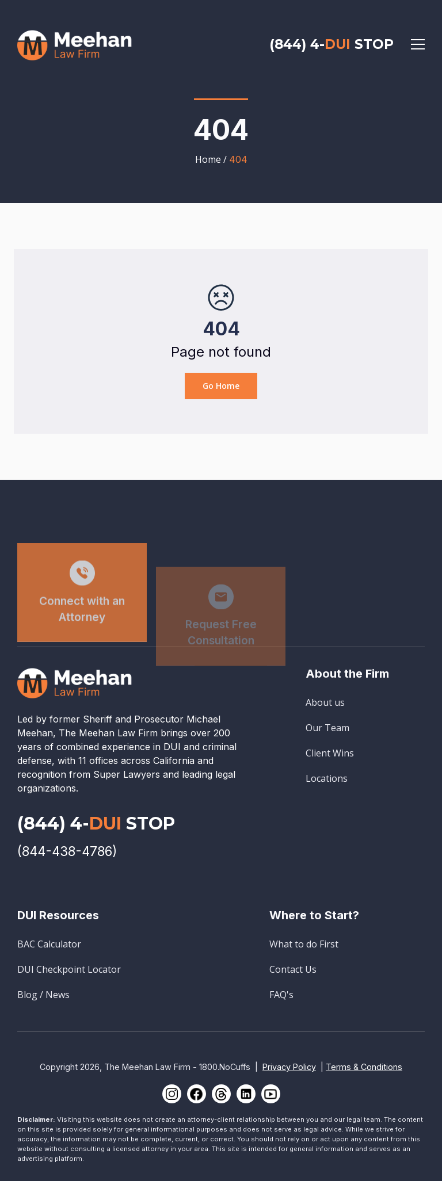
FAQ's (281, 994)
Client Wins (330, 753)
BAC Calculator (49, 944)
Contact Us (293, 969)
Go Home (221, 385)
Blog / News (43, 994)
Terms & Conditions (364, 1067)
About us (325, 702)
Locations (327, 778)
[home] (74, 44)
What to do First (303, 944)
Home (208, 159)
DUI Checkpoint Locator (69, 969)
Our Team (327, 727)
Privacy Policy (289, 1067)
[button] (418, 44)
